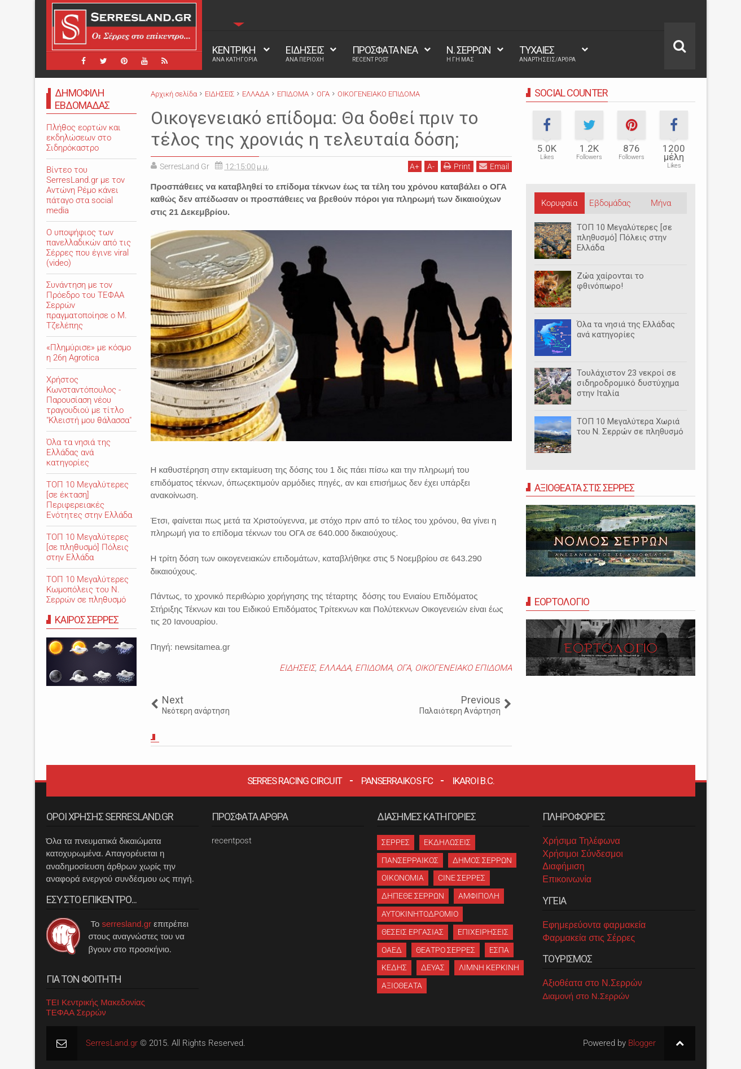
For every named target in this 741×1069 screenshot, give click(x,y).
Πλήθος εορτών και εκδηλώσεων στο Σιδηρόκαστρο (83, 137)
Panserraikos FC (397, 780)
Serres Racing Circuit (294, 780)
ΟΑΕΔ (392, 949)
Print (457, 166)
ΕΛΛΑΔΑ (335, 668)
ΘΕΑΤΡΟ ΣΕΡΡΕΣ (445, 949)
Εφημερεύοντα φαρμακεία (594, 925)
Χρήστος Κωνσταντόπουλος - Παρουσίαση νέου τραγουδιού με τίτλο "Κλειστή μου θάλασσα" (88, 400)
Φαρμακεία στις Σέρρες (588, 938)
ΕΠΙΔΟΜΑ (373, 668)
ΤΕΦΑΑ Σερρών (76, 1012)
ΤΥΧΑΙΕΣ (547, 53)
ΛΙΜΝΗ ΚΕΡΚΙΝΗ (489, 967)
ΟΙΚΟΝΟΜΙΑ (403, 877)
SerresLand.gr (112, 1043)
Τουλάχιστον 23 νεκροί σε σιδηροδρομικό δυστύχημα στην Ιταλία (628, 383)
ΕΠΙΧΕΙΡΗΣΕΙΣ (483, 931)
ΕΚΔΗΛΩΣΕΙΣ (447, 842)
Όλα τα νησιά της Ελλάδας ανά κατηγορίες (626, 329)
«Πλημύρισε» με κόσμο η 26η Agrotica (88, 352)
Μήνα (661, 203)
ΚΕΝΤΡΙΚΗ (234, 53)
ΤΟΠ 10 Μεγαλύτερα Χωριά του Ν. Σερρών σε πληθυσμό (630, 426)
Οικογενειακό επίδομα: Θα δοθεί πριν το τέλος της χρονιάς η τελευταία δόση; (314, 128)
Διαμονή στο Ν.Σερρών (585, 996)
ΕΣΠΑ (499, 949)
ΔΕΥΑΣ (433, 967)
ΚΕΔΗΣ (394, 967)
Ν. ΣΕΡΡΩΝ (468, 53)
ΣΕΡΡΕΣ (396, 842)
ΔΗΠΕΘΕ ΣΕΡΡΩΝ (413, 895)
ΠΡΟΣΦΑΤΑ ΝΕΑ (385, 53)
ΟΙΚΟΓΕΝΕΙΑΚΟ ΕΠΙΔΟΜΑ (463, 668)
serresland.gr (127, 924)
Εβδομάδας (610, 203)
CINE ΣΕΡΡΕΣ (461, 877)
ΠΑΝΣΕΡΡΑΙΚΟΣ (410, 860)
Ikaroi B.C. (473, 780)
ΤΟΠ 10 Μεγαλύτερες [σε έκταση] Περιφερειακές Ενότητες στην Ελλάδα (89, 499)
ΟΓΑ (403, 668)
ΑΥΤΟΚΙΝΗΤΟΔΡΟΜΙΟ (420, 913)
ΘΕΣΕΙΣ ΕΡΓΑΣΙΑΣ (413, 931)
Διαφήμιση (563, 866)
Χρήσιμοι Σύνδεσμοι (582, 854)
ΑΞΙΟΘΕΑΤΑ (402, 985)
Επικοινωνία (566, 879)
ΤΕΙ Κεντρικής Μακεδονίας (96, 1002)
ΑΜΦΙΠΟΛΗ (478, 895)
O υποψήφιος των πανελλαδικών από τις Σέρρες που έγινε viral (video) (88, 247)
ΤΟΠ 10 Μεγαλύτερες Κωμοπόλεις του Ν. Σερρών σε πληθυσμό (87, 589)
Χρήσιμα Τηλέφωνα (581, 841)
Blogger (642, 1043)
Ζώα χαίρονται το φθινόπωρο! (610, 281)
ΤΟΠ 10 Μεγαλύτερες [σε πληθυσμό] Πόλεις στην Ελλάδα (624, 237)
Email (494, 166)
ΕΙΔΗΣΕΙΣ (305, 53)
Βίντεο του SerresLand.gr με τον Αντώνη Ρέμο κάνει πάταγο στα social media (85, 190)
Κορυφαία (559, 203)
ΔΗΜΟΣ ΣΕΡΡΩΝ (482, 860)
